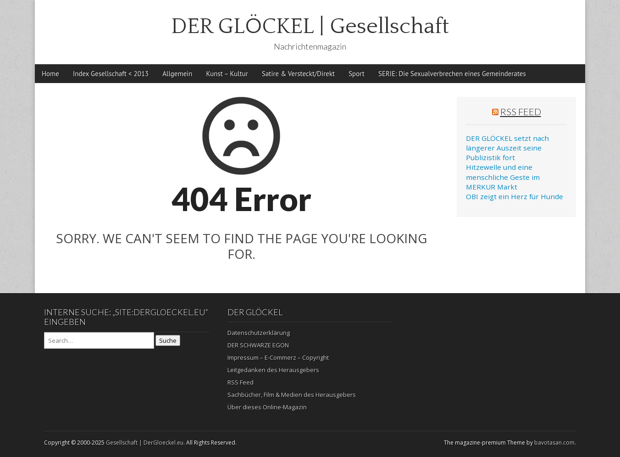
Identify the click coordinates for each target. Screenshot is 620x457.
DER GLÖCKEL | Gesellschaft (310, 26)
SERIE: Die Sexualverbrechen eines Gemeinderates (452, 73)
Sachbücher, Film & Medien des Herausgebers (291, 394)
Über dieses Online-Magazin (267, 407)
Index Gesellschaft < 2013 (111, 73)
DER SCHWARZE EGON (258, 345)
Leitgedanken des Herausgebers (273, 370)
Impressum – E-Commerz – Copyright (278, 357)
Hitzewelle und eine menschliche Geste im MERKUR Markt (503, 176)
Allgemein (177, 73)
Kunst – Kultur (227, 73)
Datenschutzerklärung (258, 333)
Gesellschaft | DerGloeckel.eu (144, 442)
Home (50, 73)
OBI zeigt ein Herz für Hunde (514, 196)
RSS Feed (520, 111)
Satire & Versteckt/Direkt (298, 73)
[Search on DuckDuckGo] (99, 340)
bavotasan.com (554, 442)
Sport (357, 73)
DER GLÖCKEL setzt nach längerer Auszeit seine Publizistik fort (507, 148)
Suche (168, 340)
